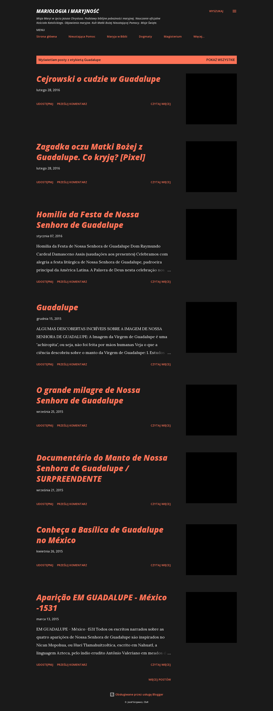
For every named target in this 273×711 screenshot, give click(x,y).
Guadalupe (57, 307)
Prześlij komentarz (72, 104)
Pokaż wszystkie (220, 60)
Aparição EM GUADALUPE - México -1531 (101, 602)
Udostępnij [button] (44, 104)
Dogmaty (145, 36)
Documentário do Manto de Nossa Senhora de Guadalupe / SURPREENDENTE (101, 468)
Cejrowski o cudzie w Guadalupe (98, 78)
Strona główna (46, 36)
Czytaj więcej (161, 104)
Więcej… (199, 36)
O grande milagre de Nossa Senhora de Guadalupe (88, 395)
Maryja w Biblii (117, 36)
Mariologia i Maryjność (67, 11)
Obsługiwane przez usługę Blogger (136, 694)
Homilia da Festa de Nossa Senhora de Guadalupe (87, 219)
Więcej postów (160, 679)
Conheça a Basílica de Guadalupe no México (99, 535)
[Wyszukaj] (216, 11)
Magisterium (173, 36)
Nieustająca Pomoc (82, 36)
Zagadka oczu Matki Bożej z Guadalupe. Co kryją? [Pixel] (90, 152)
